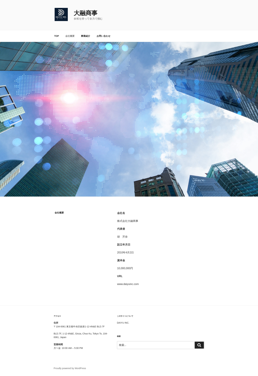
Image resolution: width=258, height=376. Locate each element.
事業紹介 (85, 36)
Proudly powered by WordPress (70, 368)
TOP (56, 36)
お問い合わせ (103, 36)
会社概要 (70, 36)
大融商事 (85, 13)
